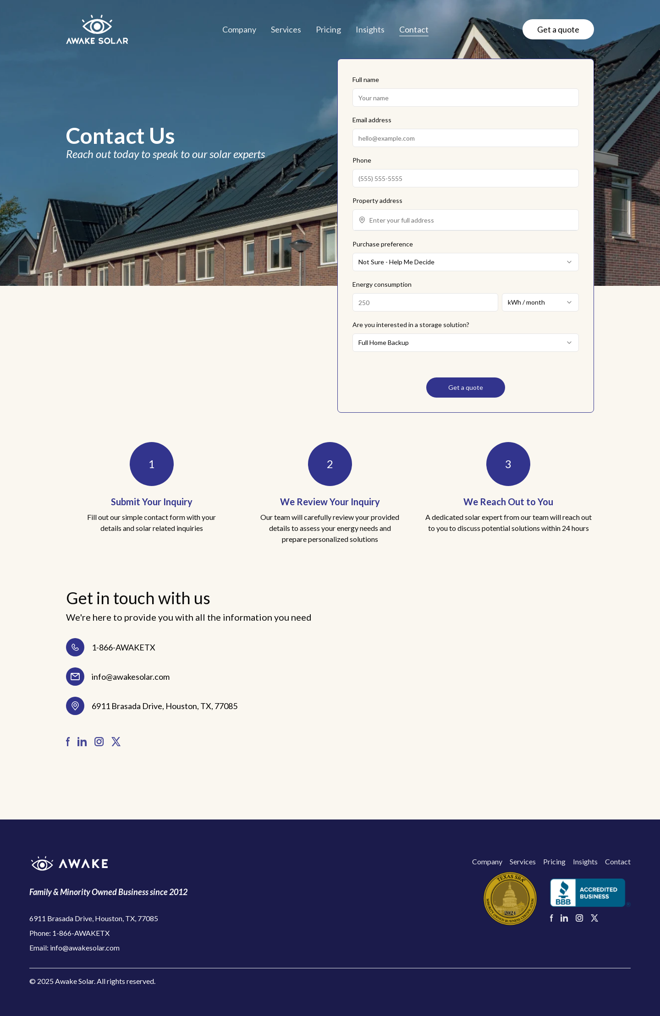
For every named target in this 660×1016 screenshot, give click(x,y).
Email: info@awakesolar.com (74, 947)
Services (286, 29)
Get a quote (558, 29)
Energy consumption (382, 284)
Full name (365, 79)
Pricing (328, 29)
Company (239, 29)
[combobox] (471, 220)
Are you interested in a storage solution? (410, 324)
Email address (371, 120)
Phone (361, 160)
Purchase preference (382, 244)
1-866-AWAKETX (123, 647)
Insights (370, 29)
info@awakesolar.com (131, 677)
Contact (414, 29)
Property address (377, 200)
